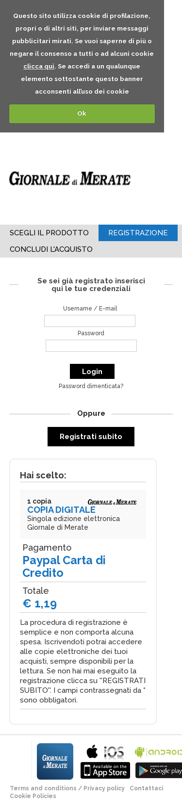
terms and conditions (43, 788)
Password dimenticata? (91, 386)
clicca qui (38, 66)
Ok (81, 113)
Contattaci (146, 788)
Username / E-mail (90, 308)
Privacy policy (104, 788)
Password (91, 333)
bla (105, 760)
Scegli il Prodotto (49, 233)
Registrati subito (91, 436)
